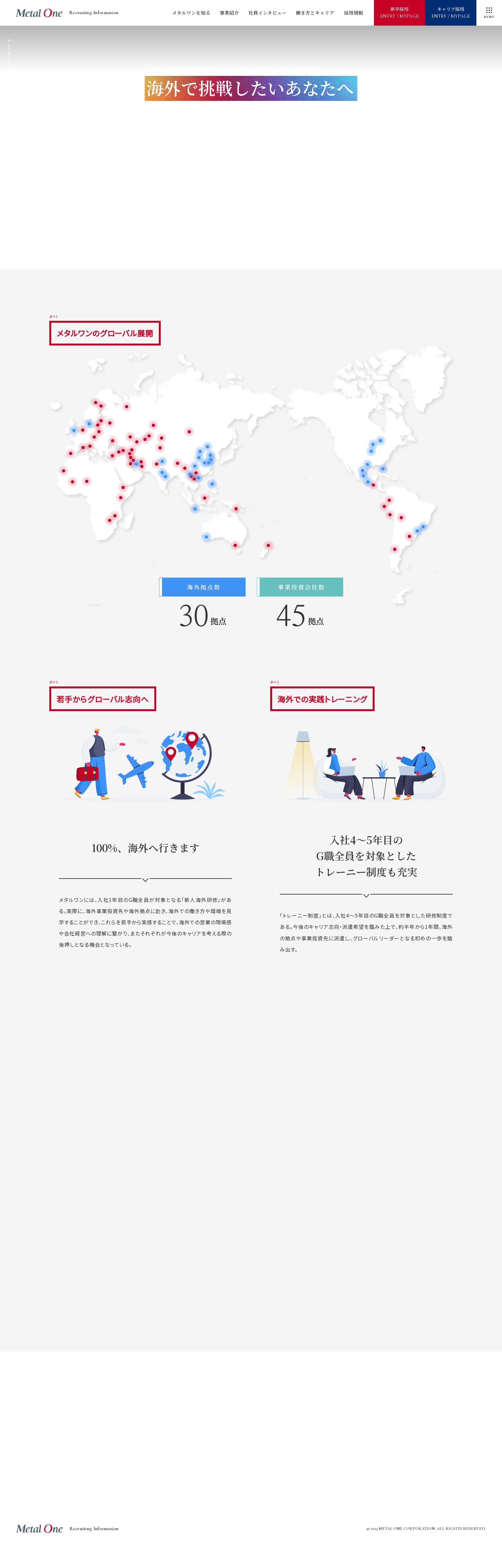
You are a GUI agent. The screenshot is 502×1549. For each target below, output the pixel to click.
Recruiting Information (67, 13)
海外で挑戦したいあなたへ (199, 1440)
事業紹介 (229, 12)
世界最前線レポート (353, 1410)
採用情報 (353, 12)
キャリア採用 (451, 13)
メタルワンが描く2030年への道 (251, 1410)
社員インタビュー (267, 12)
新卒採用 (399, 13)
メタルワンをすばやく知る (148, 1410)
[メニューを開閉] (489, 13)
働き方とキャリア (315, 12)
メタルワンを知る (191, 12)
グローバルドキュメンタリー (302, 1440)
